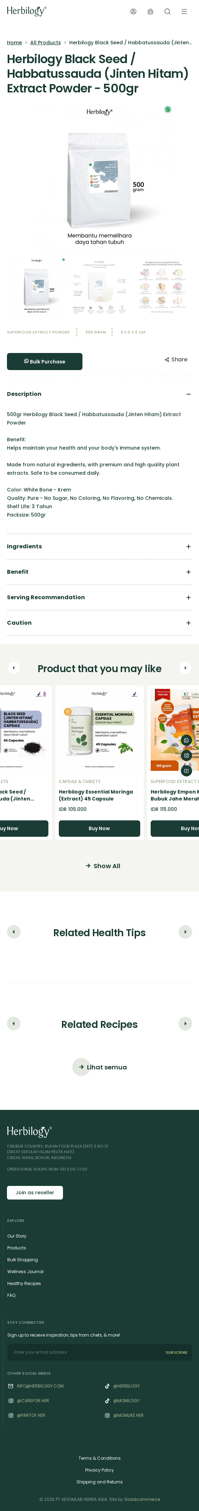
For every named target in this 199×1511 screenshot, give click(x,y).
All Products (45, 42)
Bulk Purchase (44, 361)
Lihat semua (99, 1067)
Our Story (16, 1236)
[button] (14, 669)
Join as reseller (35, 1192)
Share (176, 359)
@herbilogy (126, 1386)
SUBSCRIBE (177, 1352)
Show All (99, 866)
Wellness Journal (25, 1272)
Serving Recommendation (46, 597)
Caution (19, 623)
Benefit (18, 572)
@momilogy (126, 1401)
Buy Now (99, 828)
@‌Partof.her (31, 1415)
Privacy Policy (99, 1470)
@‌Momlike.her (128, 1415)
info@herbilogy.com (40, 1386)
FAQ (11, 1295)
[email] (84, 1352)
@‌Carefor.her (33, 1401)
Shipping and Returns (100, 1482)
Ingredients (24, 546)
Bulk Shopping (22, 1260)
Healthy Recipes (24, 1283)
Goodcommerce (142, 1499)
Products (16, 1248)
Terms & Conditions (100, 1458)
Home (14, 42)
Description (24, 394)
